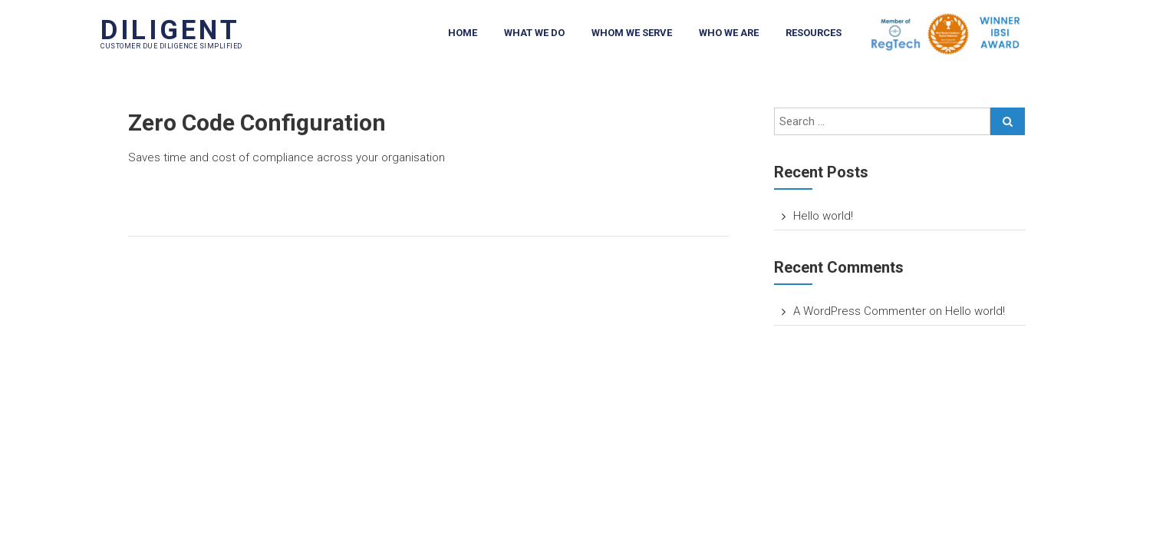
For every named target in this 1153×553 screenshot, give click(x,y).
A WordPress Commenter (859, 311)
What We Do (534, 32)
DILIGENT (170, 30)
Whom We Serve (631, 32)
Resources (814, 32)
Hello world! (823, 216)
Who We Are (729, 32)
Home (462, 32)
